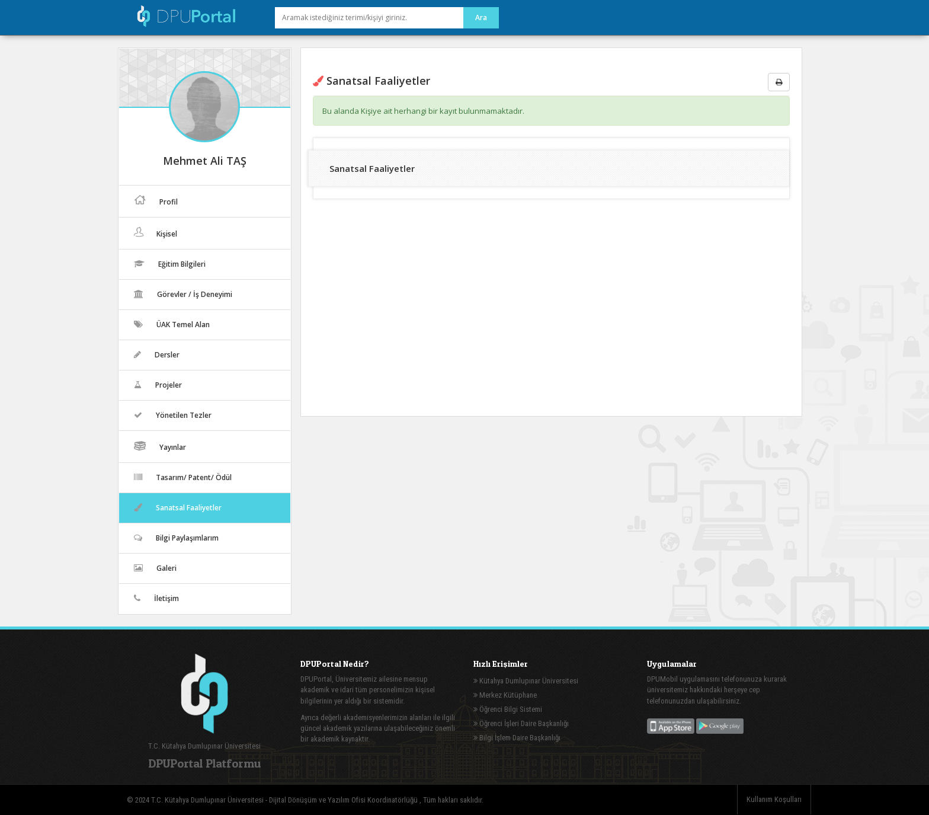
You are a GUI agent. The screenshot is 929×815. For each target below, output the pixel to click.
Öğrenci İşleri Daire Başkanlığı (521, 723)
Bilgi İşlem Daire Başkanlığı (516, 737)
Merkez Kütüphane (505, 695)
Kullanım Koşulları (774, 799)
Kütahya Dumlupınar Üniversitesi (525, 680)
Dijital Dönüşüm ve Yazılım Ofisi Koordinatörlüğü (344, 799)
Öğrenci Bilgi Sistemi (507, 709)
